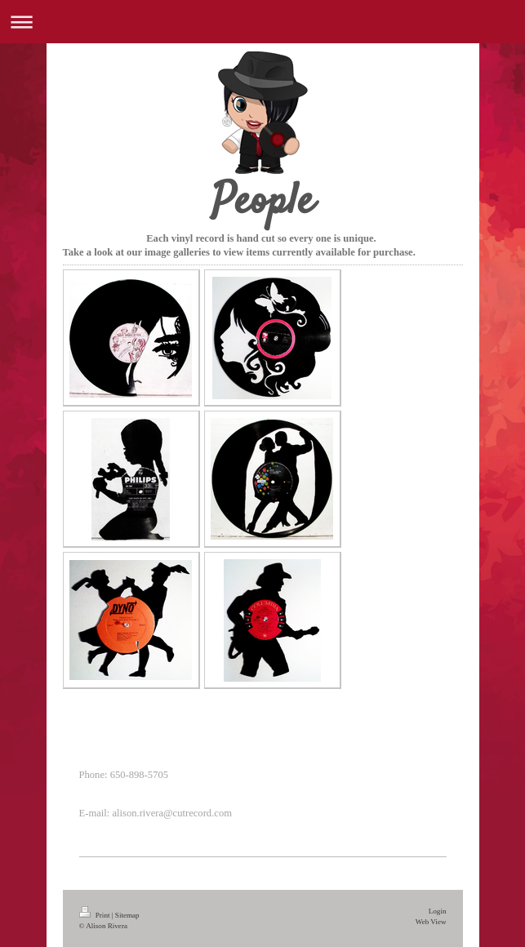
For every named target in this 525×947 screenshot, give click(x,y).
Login (438, 911)
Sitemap (127, 915)
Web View (431, 922)
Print (95, 915)
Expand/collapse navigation (262, 21)
